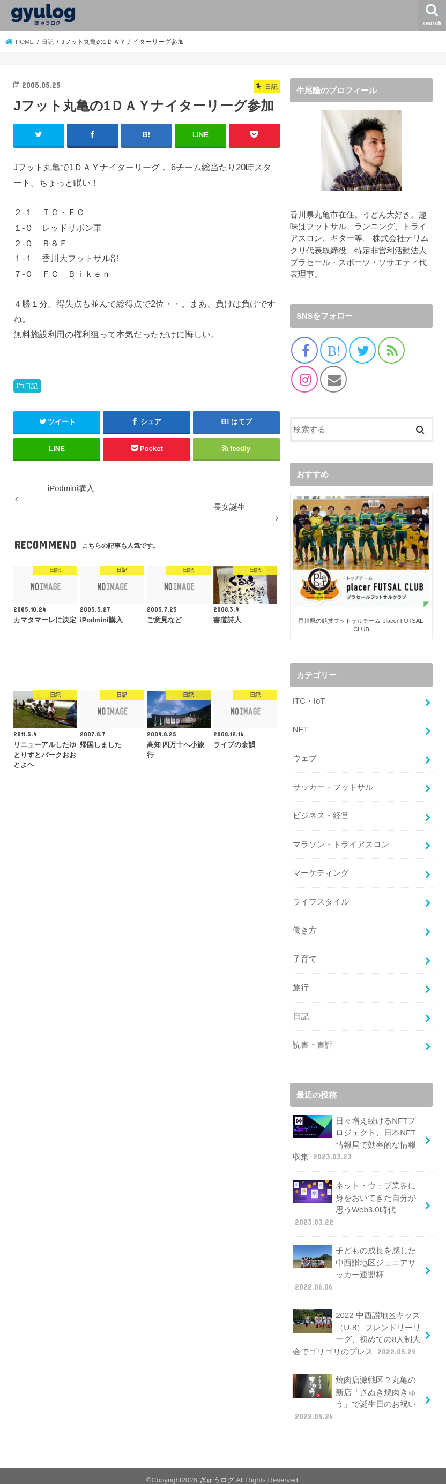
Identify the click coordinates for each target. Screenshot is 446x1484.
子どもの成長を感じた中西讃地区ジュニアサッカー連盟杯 (354, 1261)
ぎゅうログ (216, 1471)
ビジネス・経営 (321, 814)
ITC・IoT (309, 701)
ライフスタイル (321, 899)
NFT (300, 729)
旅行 (301, 984)
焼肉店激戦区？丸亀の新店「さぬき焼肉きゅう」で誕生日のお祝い (354, 1389)
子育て (305, 956)
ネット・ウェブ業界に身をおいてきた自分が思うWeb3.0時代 (354, 1198)
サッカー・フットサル (333, 785)
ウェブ (305, 757)
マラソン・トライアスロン (341, 842)
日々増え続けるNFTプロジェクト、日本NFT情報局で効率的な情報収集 (354, 1133)
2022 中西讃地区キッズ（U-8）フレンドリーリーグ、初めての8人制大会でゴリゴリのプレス (357, 1326)
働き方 (305, 927)
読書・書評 (313, 1040)
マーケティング (321, 871)
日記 (31, 385)
